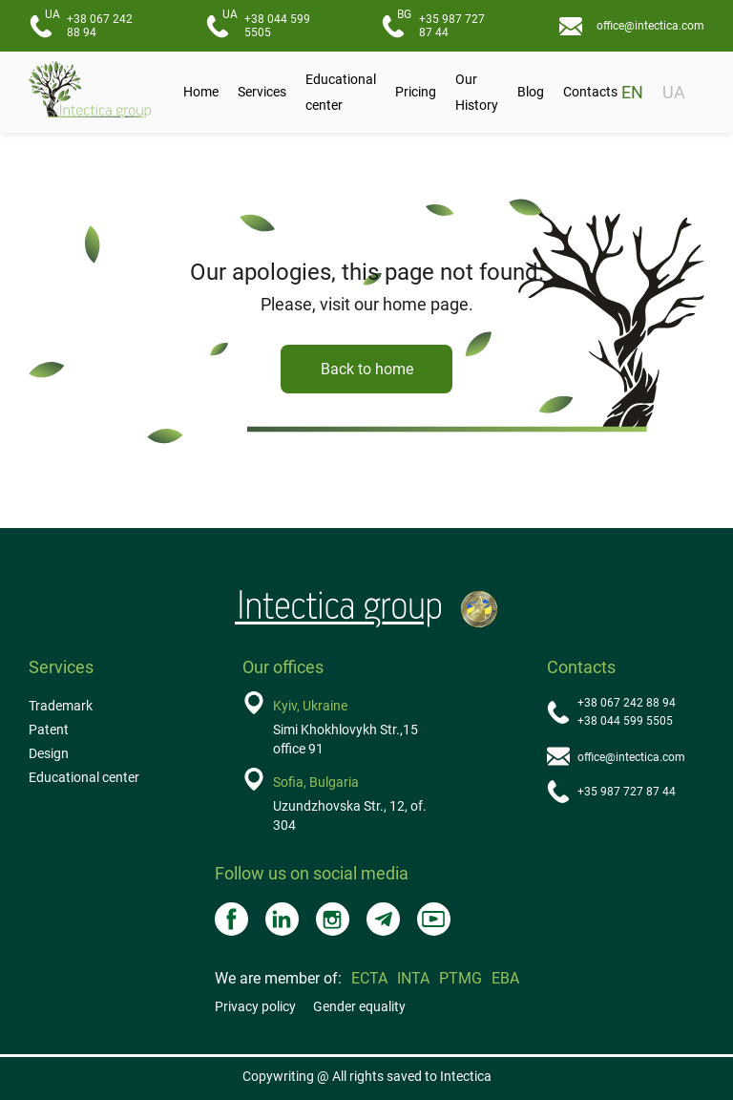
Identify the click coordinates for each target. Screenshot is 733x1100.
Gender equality (359, 1006)
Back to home (367, 369)
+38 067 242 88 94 (89, 23)
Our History (476, 92)
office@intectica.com (650, 25)
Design (49, 753)
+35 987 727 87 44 (441, 23)
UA (673, 92)
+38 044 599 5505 (266, 23)
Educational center (340, 92)
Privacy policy (255, 1006)
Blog (530, 91)
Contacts (590, 91)
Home (201, 91)
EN (632, 92)
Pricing (415, 91)
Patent (49, 729)
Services (262, 91)
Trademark (61, 705)
